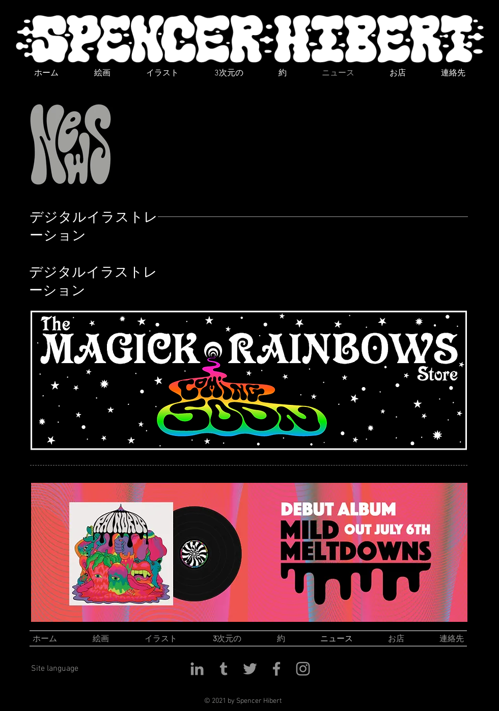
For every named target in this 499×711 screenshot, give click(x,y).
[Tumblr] (223, 669)
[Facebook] (276, 669)
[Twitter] (250, 669)
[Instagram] (303, 669)
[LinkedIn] (197, 669)
